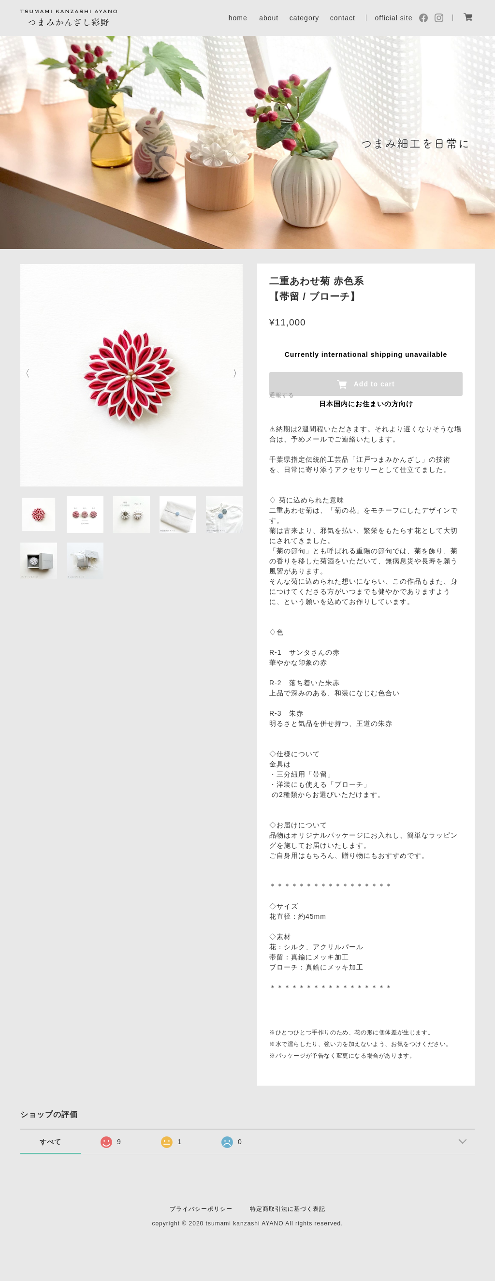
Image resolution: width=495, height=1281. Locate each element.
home (238, 18)
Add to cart (365, 384)
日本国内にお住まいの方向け (366, 404)
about (268, 18)
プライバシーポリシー (201, 1209)
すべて (50, 1142)
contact (342, 18)
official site (393, 18)
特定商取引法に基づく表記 (287, 1209)
